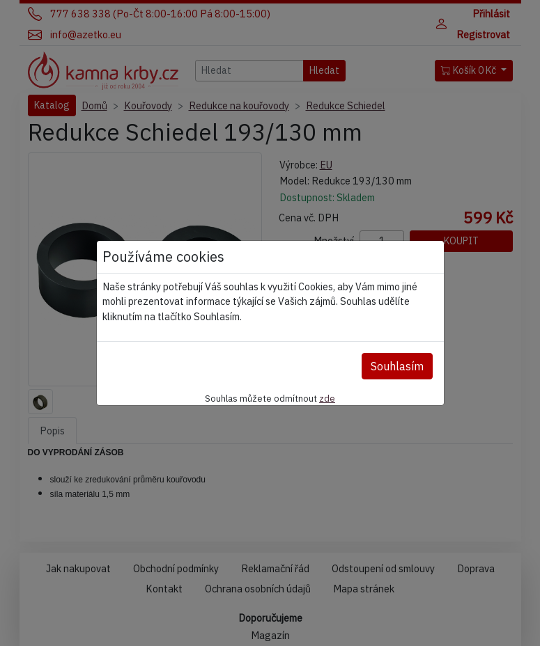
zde (327, 398)
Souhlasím (397, 366)
